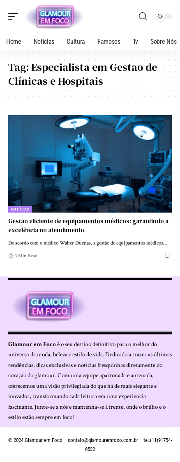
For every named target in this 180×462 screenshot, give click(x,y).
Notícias (20, 209)
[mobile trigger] (15, 16)
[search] (143, 16)
